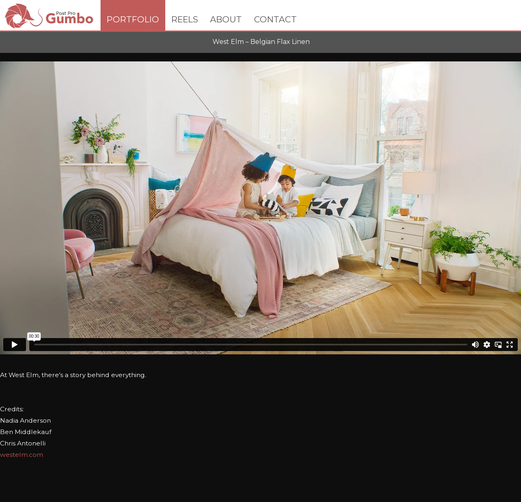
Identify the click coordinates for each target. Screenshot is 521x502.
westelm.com (21, 454)
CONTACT (275, 19)
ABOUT (226, 19)
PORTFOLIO (133, 19)
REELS (184, 19)
